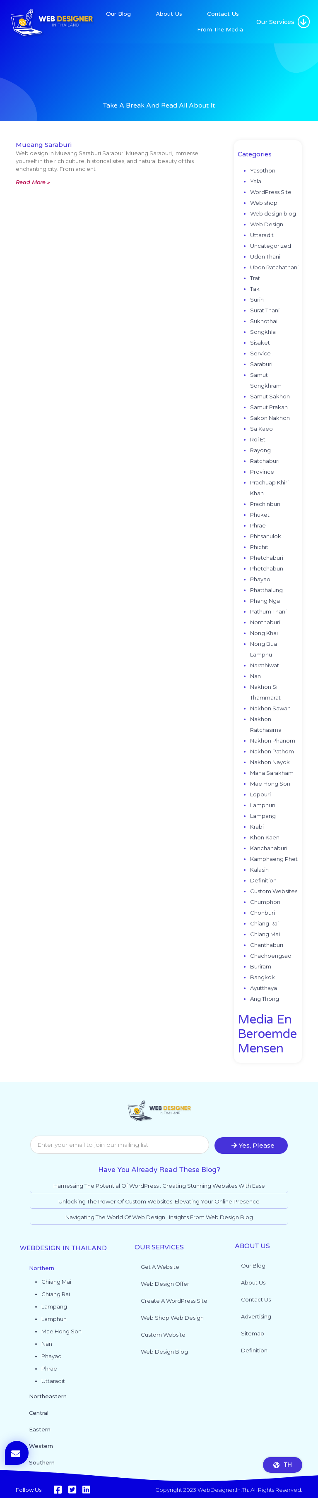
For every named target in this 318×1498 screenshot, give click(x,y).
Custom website (163, 1334)
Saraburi (261, 364)
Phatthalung (266, 590)
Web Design (266, 224)
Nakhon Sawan (270, 708)
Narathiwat (264, 665)
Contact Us (223, 13)
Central (38, 1412)
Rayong (260, 450)
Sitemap (252, 1333)
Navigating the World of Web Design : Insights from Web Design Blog (159, 1217)
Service (260, 353)
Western (41, 1446)
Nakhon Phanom (272, 740)
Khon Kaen (264, 837)
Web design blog (273, 213)
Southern (42, 1462)
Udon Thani (265, 256)
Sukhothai (263, 321)
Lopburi (260, 794)
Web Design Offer (165, 1283)
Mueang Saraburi (44, 145)
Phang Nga (265, 600)
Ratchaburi (264, 461)
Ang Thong (264, 998)
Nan (255, 676)
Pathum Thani (268, 611)
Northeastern (48, 1396)
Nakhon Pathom (272, 751)
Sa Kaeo (261, 428)
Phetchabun (266, 568)
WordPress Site (271, 192)
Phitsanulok (265, 536)
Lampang (263, 816)
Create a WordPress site (174, 1300)
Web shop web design (172, 1317)
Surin (257, 299)
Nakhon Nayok (270, 762)
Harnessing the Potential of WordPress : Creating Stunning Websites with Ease (159, 1185)
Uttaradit (262, 235)
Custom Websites (273, 891)
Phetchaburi (266, 557)
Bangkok (262, 977)
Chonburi (262, 912)
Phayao (260, 579)
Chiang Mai (265, 934)
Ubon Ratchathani (274, 267)
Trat (255, 278)
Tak (255, 288)
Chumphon (265, 902)
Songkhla (263, 331)
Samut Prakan (269, 407)
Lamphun (262, 805)
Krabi (257, 826)
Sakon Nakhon (270, 418)
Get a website (160, 1266)
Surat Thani (264, 310)
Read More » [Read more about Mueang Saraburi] (33, 182)
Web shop (263, 202)
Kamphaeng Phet (274, 859)
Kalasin (259, 869)
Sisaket (260, 342)
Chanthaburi (266, 945)
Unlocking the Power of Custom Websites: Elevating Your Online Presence (159, 1201)
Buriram (260, 966)
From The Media (220, 29)
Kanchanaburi (268, 848)
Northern (41, 1268)
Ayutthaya (263, 988)
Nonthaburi (265, 622)
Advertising (256, 1316)
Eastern (40, 1429)
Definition (263, 880)
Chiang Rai (264, 923)
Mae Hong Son (270, 783)
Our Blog (118, 13)
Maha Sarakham (272, 772)
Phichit (259, 547)
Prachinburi (265, 504)
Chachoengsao (271, 955)
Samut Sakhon (270, 396)
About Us (169, 13)
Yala (255, 181)
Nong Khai (264, 633)
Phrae (258, 525)
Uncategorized (270, 245)
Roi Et (257, 439)
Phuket (260, 514)
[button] (304, 21)
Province (262, 471)
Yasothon (262, 170)
